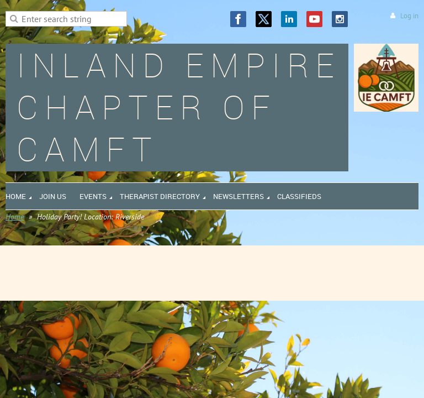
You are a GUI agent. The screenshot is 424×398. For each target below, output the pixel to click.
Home (15, 217)
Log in (409, 15)
